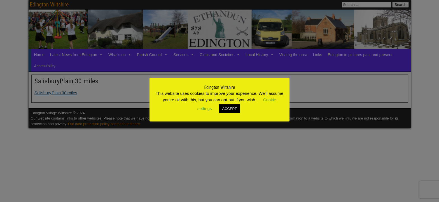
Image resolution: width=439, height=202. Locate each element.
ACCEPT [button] (229, 109)
